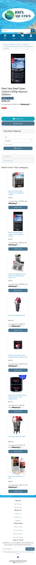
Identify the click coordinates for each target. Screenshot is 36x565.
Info (31, 104)
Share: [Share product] (7, 98)
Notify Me (18, 119)
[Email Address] (13, 549)
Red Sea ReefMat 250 (16, 315)
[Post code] (18, 144)
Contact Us (18, 517)
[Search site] (33, 30)
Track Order (18, 507)
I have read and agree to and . (18, 552)
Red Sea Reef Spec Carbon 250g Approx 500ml (16, 234)
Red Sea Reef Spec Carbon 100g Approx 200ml (16, 193)
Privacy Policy (18, 530)
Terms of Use (18, 527)
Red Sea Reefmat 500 (16, 436)
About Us (18, 514)
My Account (18, 504)
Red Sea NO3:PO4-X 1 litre (16, 477)
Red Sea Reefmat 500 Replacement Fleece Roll (17, 356)
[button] (18, 123)
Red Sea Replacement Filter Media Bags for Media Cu (17, 275)
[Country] (18, 140)
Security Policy (18, 537)
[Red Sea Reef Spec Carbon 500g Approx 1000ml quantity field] (18, 114)
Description (7, 156)
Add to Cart (18, 207)
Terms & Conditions (22, 552)
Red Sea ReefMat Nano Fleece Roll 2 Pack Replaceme (17, 397)
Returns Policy (18, 534)
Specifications (8, 161)
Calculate (18, 148)
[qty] (18, 137)
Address (18, 521)
